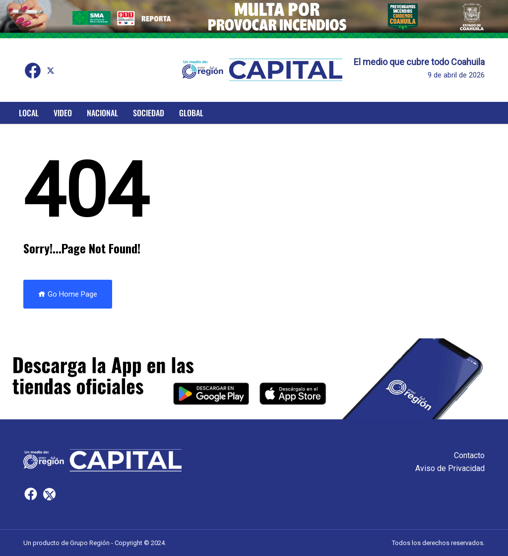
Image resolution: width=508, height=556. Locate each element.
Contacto (469, 455)
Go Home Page (67, 294)
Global (191, 113)
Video (63, 113)
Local (29, 113)
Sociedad (148, 113)
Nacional (102, 113)
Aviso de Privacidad (450, 468)
